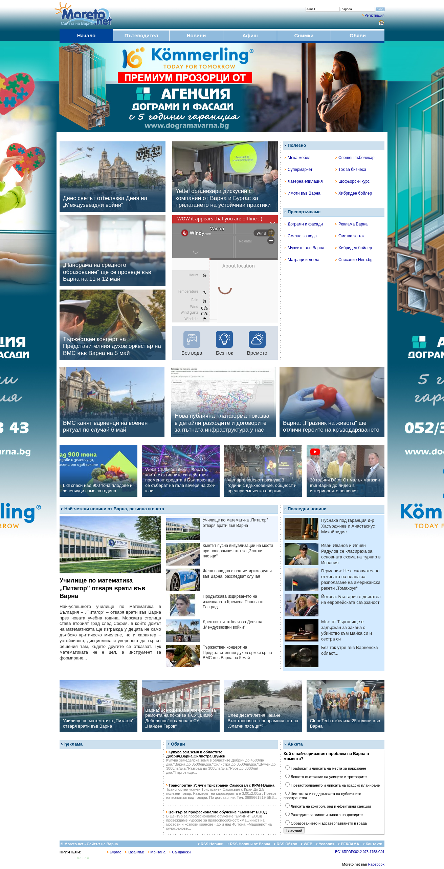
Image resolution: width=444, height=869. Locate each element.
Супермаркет (298, 169)
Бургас (114, 852)
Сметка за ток (349, 236)
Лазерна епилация (304, 181)
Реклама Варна (351, 224)
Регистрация (374, 15)
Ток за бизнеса (350, 169)
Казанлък (134, 852)
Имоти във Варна (302, 193)
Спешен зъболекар (355, 157)
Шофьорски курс (352, 181)
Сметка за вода (301, 236)
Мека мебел (297, 157)
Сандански (180, 852)
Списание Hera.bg (354, 259)
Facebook (376, 864)
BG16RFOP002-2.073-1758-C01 (359, 852)
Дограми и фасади (304, 224)
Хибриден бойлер (353, 193)
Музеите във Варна (304, 247)
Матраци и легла (302, 259)
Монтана (156, 852)
